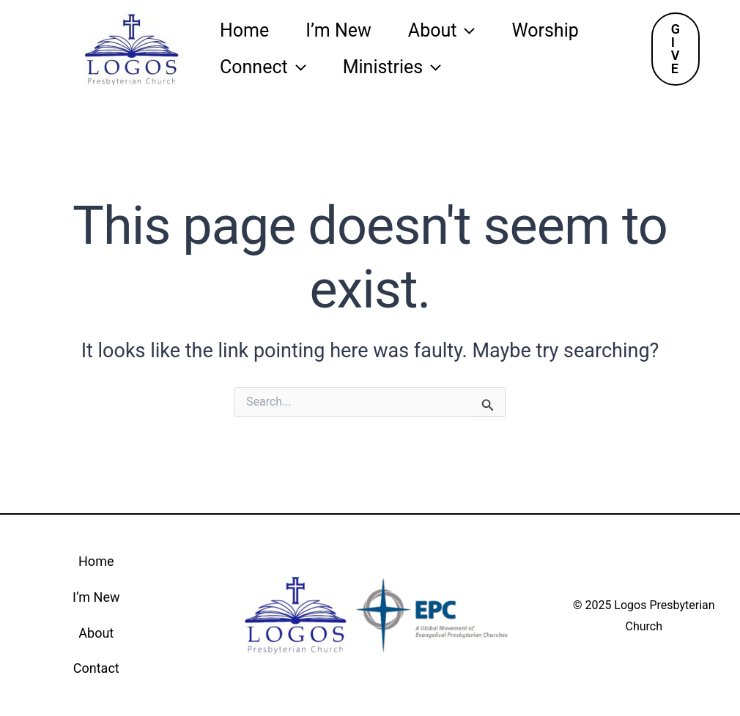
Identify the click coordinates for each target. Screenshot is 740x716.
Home (244, 30)
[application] (465, 30)
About (442, 30)
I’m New (338, 30)
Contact (96, 668)
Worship (544, 30)
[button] (675, 49)
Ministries (392, 67)
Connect (263, 67)
